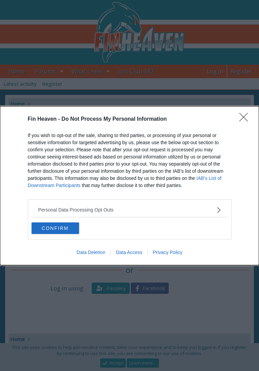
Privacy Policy (167, 252)
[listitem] (129, 210)
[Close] (245, 119)
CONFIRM (55, 228)
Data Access (129, 252)
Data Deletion (91, 252)
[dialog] (129, 185)
